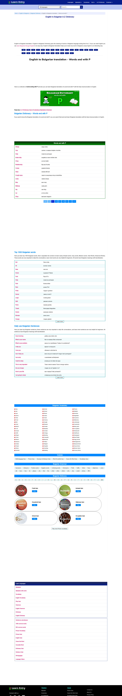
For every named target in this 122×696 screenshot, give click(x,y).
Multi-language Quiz (21, 459)
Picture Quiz (31, 459)
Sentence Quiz (19, 652)
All (23, 50)
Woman (17, 315)
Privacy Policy (90, 694)
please (34, 471)
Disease (46, 424)
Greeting (46, 448)
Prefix (72, 468)
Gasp (16, 171)
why (73, 471)
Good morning (19, 336)
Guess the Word (20, 641)
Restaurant (76, 430)
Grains (45, 415)
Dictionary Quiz (20, 648)
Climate (45, 426)
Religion (46, 443)
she (39, 471)
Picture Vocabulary (20, 630)
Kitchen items (77, 448)
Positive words (35, 468)
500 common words (21, 627)
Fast (16, 276)
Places (45, 413)
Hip (16, 189)
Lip (16, 193)
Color (17, 424)
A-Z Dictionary (100, 2)
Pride (16, 290)
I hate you (18, 346)
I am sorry (18, 357)
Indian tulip (18, 157)
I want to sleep (19, 361)
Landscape (76, 422)
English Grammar (20, 608)
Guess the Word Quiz (71, 459)
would (77, 471)
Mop (16, 182)
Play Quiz (18, 601)
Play (35, 491)
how (26, 471)
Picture (75, 409)
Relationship (18, 164)
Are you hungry (19, 368)
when (57, 471)
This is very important (21, 364)
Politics (45, 441)
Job (16, 411)
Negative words (45, 468)
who (68, 471)
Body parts (76, 426)
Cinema (46, 420)
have (21, 471)
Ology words (77, 439)
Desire (17, 312)
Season (17, 441)
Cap (16, 150)
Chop (16, 161)
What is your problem (21, 343)
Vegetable (76, 415)
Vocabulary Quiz (84, 459)
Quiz (93, 2)
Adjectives (95, 468)
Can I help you (19, 353)
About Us (89, 692)
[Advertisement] (59, 31)
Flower (17, 446)
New (16, 269)
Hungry (17, 319)
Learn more (60, 321)
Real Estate (76, 437)
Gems (17, 415)
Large (17, 297)
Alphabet (43, 690)
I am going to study (20, 375)
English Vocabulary (20, 597)
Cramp (17, 168)
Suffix (78, 468)
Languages (70, 2)
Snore (17, 273)
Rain (16, 287)
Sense (17, 294)
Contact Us (89, 689)
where (63, 471)
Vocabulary (86, 2)
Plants (17, 448)
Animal (45, 409)
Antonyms (26, 468)
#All (89, 471)
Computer (46, 437)
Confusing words (56, 468)
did (16, 471)
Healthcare (76, 433)
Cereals (46, 430)
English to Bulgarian (24, 13)
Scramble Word (20, 645)
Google (45, 422)
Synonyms (18, 468)
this (48, 471)
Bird (17, 422)
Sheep (17, 147)
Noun (88, 468)
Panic (17, 305)
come (101, 468)
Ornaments (76, 424)
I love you (18, 350)
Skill (16, 301)
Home (16, 13)
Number (18, 450)
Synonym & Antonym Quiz (43, 459)
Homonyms (66, 468)
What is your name (20, 339)
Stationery (76, 420)
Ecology (46, 433)
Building (46, 450)
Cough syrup (18, 175)
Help (16, 154)
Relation (76, 411)
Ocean (17, 430)
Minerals (46, 439)
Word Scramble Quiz (58, 459)
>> (74, 201)
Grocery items (77, 450)
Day (17, 409)
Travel (45, 417)
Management (77, 441)
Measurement (77, 443)
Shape (17, 435)
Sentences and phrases (22, 620)
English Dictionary (20, 615)
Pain (16, 283)
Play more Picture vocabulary (59, 528)
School (45, 411)
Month (17, 426)
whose (83, 471)
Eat (16, 262)
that (44, 471)
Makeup (17, 186)
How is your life (19, 371)
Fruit (17, 428)
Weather (46, 428)
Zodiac (17, 443)
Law (17, 413)
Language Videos (20, 659)
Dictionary (18, 612)
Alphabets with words (21, 590)
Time (17, 417)
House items (77, 446)
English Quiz (19, 638)
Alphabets (78, 2)
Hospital (46, 446)
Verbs (83, 468)
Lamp (17, 178)
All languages (19, 655)
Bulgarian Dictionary (35, 13)
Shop (16, 196)
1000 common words (21, 623)
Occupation (76, 428)
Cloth (17, 433)
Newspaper (76, 435)
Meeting (46, 435)
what (53, 471)
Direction (76, 413)
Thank (17, 308)
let (29, 471)
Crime (17, 437)
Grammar (109, 2)
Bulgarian (73, 117)
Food (17, 420)
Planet (17, 439)
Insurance (76, 417)
